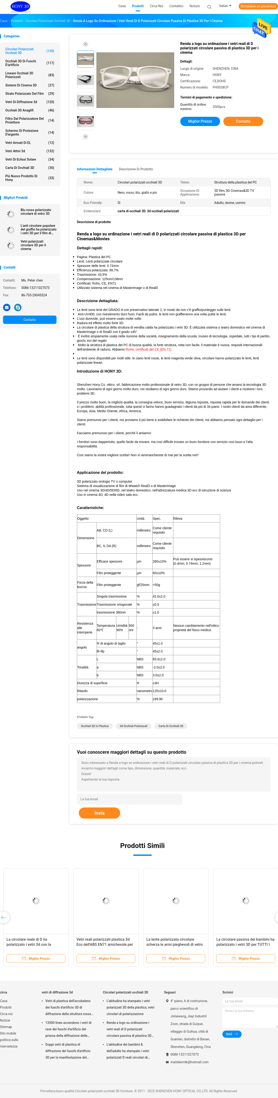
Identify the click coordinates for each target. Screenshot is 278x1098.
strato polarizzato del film (29, 93)
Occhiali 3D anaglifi (29, 110)
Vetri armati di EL (29, 142)
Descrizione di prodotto (136, 169)
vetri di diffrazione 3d (29, 102)
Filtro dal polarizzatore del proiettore (29, 120)
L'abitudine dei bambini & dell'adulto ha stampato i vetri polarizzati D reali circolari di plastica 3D (128, 1052)
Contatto (29, 320)
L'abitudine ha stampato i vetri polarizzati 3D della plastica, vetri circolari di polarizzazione (130, 1007)
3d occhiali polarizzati (133, 726)
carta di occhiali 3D (29, 167)
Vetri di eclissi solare (29, 159)
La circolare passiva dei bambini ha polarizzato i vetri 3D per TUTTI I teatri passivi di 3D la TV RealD (245, 944)
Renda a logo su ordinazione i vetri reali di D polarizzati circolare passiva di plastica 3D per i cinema (129, 1030)
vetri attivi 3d (29, 151)
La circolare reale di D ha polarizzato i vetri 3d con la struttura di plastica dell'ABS (29, 944)
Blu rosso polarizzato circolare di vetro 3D (36, 211)
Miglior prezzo (200, 121)
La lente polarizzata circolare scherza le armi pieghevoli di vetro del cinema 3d (174, 944)
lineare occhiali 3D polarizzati (29, 75)
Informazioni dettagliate (94, 169)
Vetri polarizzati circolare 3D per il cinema (33, 245)
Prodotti (6, 1007)
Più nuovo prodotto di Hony (29, 178)
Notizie (5, 1020)
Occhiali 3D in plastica (95, 726)
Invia (99, 813)
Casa (3, 1001)
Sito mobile (8, 1033)
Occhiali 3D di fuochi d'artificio (29, 63)
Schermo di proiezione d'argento (29, 132)
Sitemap (6, 1027)
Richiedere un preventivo (258, 6)
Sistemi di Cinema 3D (29, 85)
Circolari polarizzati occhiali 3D (29, 51)
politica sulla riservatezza (9, 1043)
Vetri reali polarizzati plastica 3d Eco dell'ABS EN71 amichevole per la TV (104, 944)
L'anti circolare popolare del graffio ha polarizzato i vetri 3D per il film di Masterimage (39, 229)
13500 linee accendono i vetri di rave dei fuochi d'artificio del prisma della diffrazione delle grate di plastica (68, 1030)
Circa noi (6, 1014)
